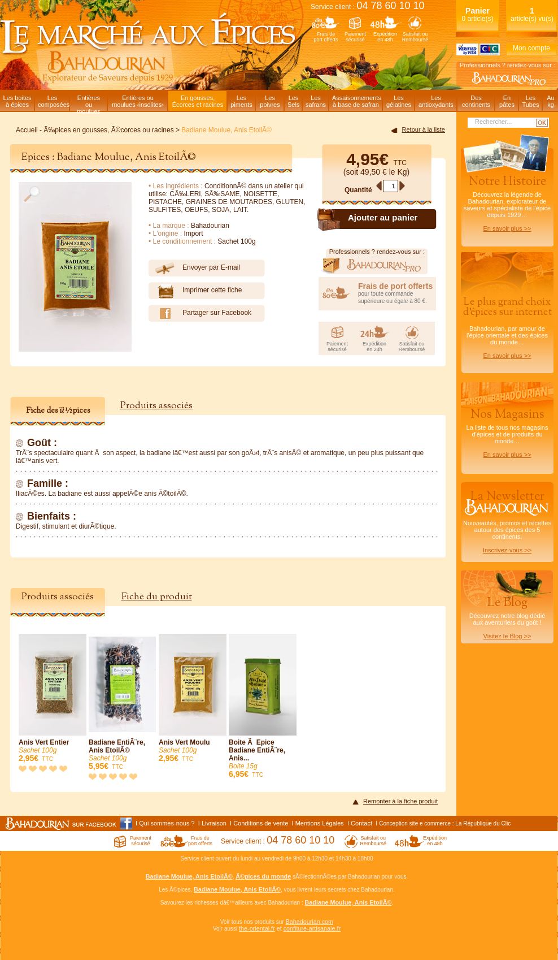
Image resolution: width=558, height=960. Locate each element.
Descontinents (476, 101)
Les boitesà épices (17, 101)
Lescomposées (53, 101)
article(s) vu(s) (532, 14)
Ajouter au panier (382, 217)
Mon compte (531, 48)
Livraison (214, 823)
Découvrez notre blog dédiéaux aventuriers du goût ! (507, 619)
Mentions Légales (319, 823)
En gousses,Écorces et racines (197, 101)
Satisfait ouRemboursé (415, 36)
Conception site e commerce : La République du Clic (445, 823)
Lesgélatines (398, 101)
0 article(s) (477, 14)
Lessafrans (316, 101)
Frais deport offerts (326, 36)
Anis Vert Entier (52, 698)
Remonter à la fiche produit (400, 801)
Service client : (368, 7)
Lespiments (241, 101)
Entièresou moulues (89, 102)
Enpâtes (507, 101)
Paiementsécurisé (355, 36)
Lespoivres (270, 101)
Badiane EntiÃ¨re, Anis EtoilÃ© (122, 702)
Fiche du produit (156, 596)
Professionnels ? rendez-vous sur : (507, 65)
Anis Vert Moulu (192, 698)
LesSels (293, 101)
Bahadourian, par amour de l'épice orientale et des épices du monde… (507, 327)
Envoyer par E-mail (194, 268)
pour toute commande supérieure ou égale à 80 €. (397, 293)
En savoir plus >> (507, 228)
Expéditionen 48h (385, 36)
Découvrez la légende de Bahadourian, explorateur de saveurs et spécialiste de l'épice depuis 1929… (507, 202)
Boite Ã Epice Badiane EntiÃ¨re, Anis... (263, 706)
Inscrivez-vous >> (507, 550)
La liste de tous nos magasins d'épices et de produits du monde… (507, 432)
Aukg (550, 101)
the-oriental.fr (257, 928)
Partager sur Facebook (200, 313)
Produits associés (156, 405)
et (279, 928)
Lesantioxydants (436, 101)
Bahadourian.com (309, 921)
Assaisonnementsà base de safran (356, 101)
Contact (361, 823)
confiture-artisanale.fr (312, 928)
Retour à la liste (423, 129)
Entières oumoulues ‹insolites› (138, 101)
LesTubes (530, 101)
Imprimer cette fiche (195, 290)
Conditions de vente (260, 823)
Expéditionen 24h (374, 346)
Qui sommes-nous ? (166, 823)
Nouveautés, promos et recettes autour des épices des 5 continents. (507, 520)
